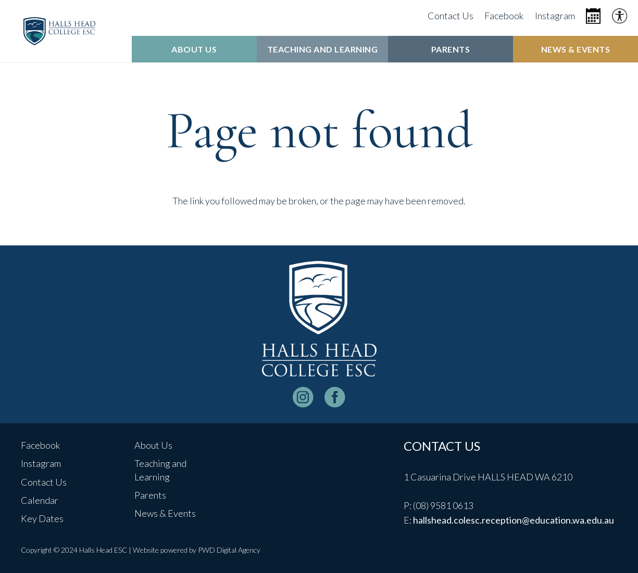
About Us (153, 445)
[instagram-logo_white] (303, 397)
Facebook (40, 445)
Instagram (41, 463)
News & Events (165, 513)
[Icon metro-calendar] (593, 16)
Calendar (39, 500)
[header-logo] (59, 31)
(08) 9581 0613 (443, 505)
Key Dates (42, 518)
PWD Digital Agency (229, 549)
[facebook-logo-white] (334, 397)
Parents (150, 495)
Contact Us (44, 482)
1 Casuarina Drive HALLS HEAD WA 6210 (488, 477)
